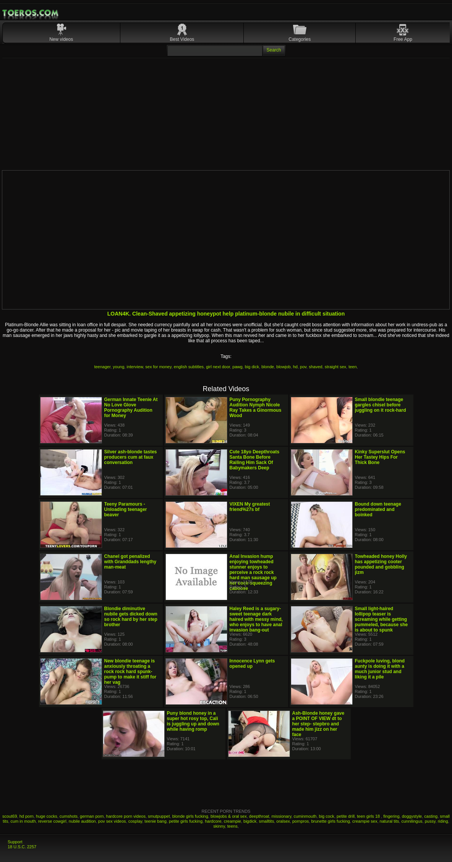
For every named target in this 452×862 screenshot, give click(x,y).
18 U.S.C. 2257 (22, 846)
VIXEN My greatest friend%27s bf (250, 506)
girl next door (218, 366)
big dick (252, 366)
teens (232, 826)
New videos (61, 39)
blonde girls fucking (190, 816)
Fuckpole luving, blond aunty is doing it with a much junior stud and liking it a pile (380, 669)
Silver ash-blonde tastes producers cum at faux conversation (130, 457)
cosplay (135, 821)
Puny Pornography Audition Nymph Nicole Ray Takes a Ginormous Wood (256, 407)
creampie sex (364, 821)
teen (352, 366)
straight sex (335, 366)
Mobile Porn (31, 13)
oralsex (283, 821)
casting (430, 816)
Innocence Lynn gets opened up (252, 663)
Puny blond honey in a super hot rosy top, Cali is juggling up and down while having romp (193, 721)
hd (295, 366)
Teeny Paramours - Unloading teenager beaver (125, 509)
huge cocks (46, 816)
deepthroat (259, 816)
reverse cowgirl (52, 821)
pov (303, 366)
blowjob (283, 366)
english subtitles (189, 366)
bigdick (249, 821)
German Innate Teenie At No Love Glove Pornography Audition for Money (131, 407)
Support (15, 841)
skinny (219, 826)
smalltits (266, 821)
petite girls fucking (186, 821)
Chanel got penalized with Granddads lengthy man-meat (130, 562)
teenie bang (155, 821)
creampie (232, 821)
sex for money (158, 366)
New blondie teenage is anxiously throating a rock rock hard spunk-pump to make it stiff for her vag (130, 671)
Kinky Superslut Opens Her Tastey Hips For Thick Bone (380, 457)
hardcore (213, 821)
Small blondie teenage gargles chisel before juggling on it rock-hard (380, 405)
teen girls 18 (369, 816)
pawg (237, 366)
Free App (403, 39)
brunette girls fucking (330, 821)
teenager (102, 366)
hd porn (26, 816)
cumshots (69, 816)
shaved (315, 366)
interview (134, 366)
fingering (391, 816)
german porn (92, 816)
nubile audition (82, 821)
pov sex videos (112, 821)
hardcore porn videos (126, 816)
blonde (267, 366)
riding (443, 821)
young (118, 366)
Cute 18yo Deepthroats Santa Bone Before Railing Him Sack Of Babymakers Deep (255, 459)
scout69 (9, 816)
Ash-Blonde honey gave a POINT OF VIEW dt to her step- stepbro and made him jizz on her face (318, 724)
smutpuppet (159, 816)
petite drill (346, 816)
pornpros (300, 821)
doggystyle (412, 816)
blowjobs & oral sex (229, 816)
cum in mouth (23, 821)
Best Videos (182, 39)
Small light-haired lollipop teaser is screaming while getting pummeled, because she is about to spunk (381, 619)
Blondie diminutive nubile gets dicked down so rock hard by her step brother (130, 616)
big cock (326, 816)
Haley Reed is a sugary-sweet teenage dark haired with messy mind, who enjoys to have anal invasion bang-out (256, 619)
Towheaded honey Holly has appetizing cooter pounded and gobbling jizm (381, 564)
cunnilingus (411, 821)
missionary (282, 816)
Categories (299, 39)
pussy (430, 821)
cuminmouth (304, 816)
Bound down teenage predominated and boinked (378, 509)
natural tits (389, 821)
